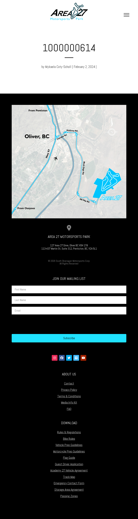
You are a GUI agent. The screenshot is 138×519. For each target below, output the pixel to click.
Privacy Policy (69, 390)
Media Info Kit (69, 402)
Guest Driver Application (69, 464)
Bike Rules (69, 439)
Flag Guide (69, 458)
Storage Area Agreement (69, 490)
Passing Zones (69, 496)
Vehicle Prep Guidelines (69, 445)
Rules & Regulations (69, 432)
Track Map (69, 477)
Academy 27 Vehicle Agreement (69, 470)
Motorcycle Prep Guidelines (69, 451)
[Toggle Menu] (126, 14)
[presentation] (39, 324)
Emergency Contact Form (69, 483)
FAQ (69, 409)
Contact (69, 383)
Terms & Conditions (69, 396)
